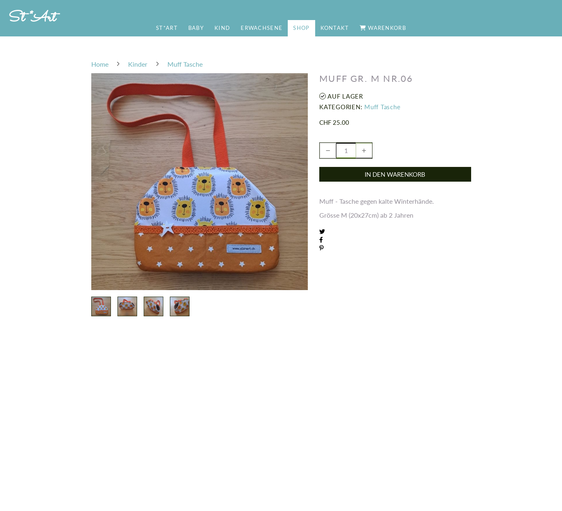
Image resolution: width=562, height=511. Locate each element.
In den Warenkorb (395, 174)
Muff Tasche (382, 106)
